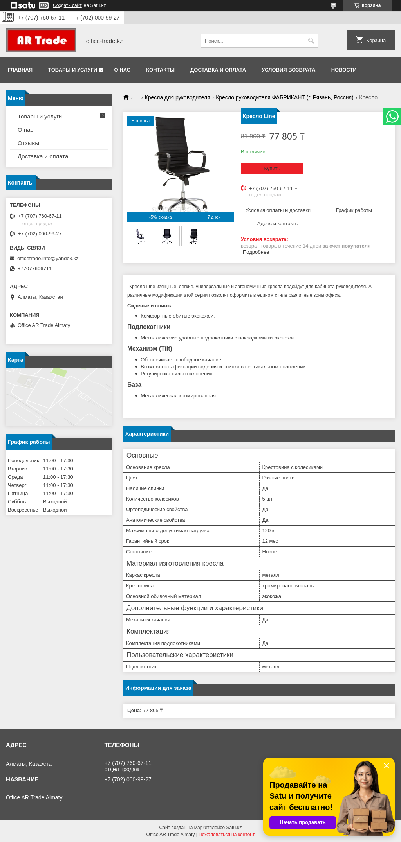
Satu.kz (234, 827)
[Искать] (311, 41)
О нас (122, 70)
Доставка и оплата (218, 70)
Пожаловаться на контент (227, 834)
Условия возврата (289, 70)
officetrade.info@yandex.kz (48, 258)
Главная (20, 70)
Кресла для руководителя (177, 97)
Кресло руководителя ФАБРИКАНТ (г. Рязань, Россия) (285, 97)
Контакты (160, 70)
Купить (272, 168)
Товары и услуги (72, 70)
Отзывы (28, 143)
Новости (344, 70)
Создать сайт (67, 5)
